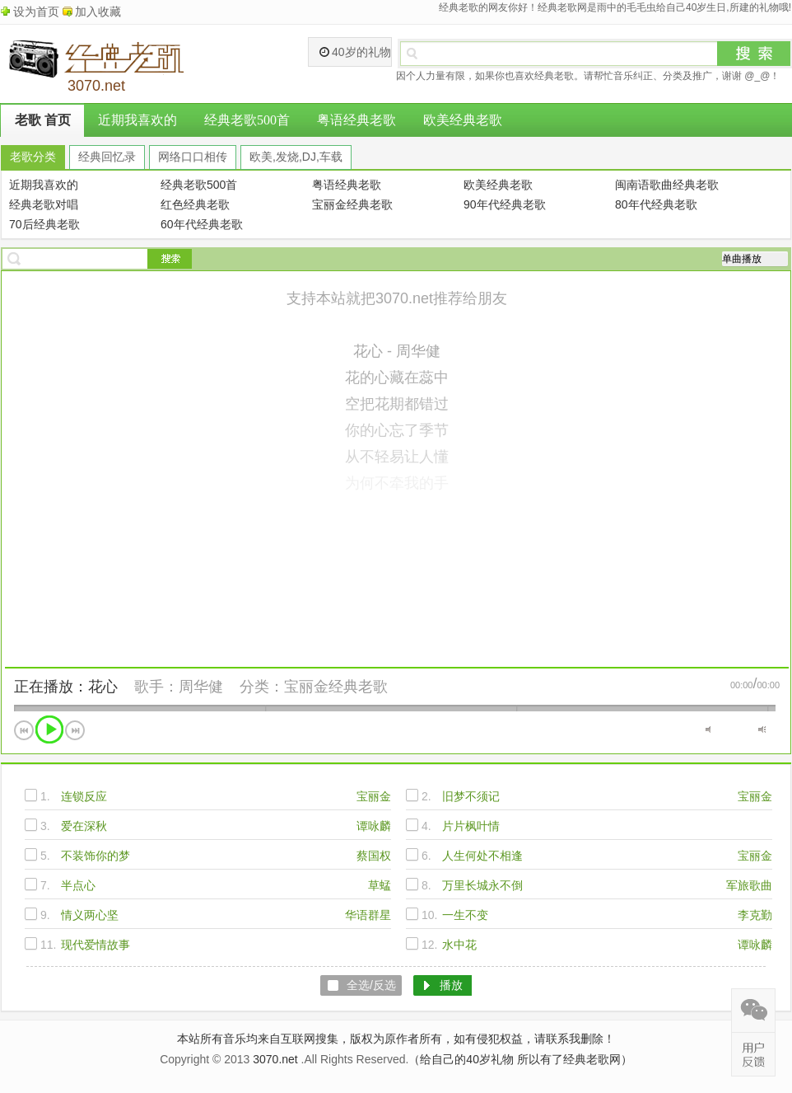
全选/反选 (371, 985)
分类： (262, 686)
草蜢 (379, 885)
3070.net (275, 1059)
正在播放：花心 (66, 686)
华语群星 (368, 915)
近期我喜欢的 (137, 120)
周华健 (201, 686)
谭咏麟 (373, 826)
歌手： (156, 686)
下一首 (75, 730)
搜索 (754, 53)
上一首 (24, 730)
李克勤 (755, 915)
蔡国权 (373, 855)
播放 (49, 729)
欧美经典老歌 (462, 120)
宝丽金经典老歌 (336, 686)
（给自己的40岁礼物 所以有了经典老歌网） (519, 1059)
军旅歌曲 (749, 885)
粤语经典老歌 (356, 120)
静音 (709, 729)
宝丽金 (373, 796)
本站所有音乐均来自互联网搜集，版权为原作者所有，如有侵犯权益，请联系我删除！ (396, 1038)
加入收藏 (98, 11)
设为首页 (36, 11)
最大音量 (762, 729)
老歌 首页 (43, 120)
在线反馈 (753, 1054)
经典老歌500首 (247, 120)
